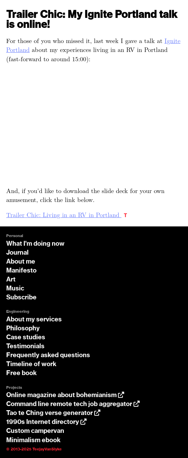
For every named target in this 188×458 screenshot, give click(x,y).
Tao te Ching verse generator (53, 413)
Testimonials (25, 346)
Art (11, 280)
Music (15, 289)
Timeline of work (31, 364)
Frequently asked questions (48, 355)
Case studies (25, 337)
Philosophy (23, 329)
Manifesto (21, 271)
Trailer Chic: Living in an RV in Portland (63, 214)
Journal (17, 253)
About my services (34, 320)
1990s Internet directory (46, 422)
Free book (21, 373)
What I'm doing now (35, 244)
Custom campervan (35, 431)
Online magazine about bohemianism (65, 395)
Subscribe (21, 298)
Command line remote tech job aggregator (73, 404)
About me (20, 262)
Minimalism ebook (33, 440)
